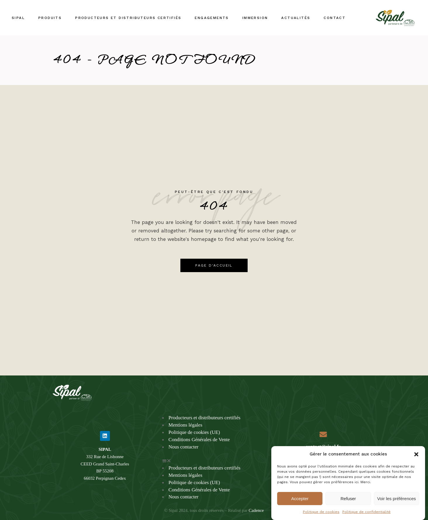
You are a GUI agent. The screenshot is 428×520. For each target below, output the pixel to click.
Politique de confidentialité (366, 517)
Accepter (299, 503)
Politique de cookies (321, 517)
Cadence (256, 510)
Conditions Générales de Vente (199, 439)
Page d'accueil (214, 265)
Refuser (348, 503)
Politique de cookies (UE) (194, 432)
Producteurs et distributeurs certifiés (204, 417)
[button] (416, 459)
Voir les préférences (396, 503)
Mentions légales (185, 425)
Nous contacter (183, 447)
